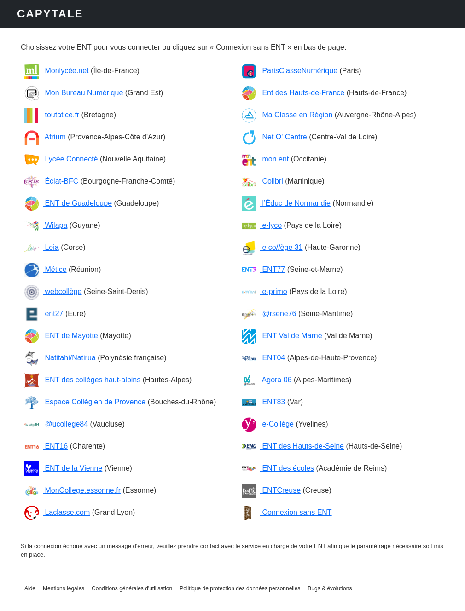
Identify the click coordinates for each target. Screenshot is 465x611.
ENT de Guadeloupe (68, 203)
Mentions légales (63, 588)
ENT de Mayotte (61, 336)
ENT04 (263, 358)
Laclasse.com (57, 512)
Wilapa (45, 225)
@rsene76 (269, 313)
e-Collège (268, 424)
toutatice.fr (51, 115)
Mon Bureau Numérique (73, 93)
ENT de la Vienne (63, 468)
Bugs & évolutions (330, 588)
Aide (29, 588)
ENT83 (263, 402)
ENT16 (46, 446)
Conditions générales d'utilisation (132, 588)
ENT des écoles (278, 468)
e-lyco (262, 225)
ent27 (43, 313)
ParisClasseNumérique (289, 71)
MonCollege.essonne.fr (72, 490)
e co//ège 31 (272, 247)
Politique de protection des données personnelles (240, 588)
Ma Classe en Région (287, 115)
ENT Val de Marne (282, 336)
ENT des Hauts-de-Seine (293, 446)
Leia (41, 247)
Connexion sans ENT (287, 512)
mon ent (265, 159)
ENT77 (263, 269)
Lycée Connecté (61, 159)
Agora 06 (267, 380)
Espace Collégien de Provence (84, 402)
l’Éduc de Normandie (286, 203)
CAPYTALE (50, 13)
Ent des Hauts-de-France (293, 93)
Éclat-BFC (51, 181)
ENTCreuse (271, 490)
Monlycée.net (56, 71)
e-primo (264, 291)
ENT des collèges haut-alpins (82, 380)
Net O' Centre (274, 137)
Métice (45, 269)
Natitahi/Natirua (60, 358)
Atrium (45, 137)
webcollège (53, 291)
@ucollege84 (56, 424)
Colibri (262, 181)
